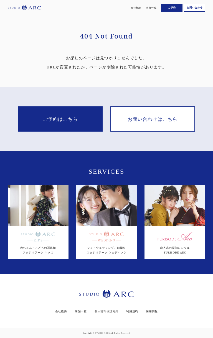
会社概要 (136, 7)
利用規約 (132, 311)
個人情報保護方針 (106, 311)
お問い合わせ (194, 7)
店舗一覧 (151, 7)
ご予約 (172, 7)
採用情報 (152, 311)
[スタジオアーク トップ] (24, 8)
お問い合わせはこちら (153, 119)
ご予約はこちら (60, 119)
